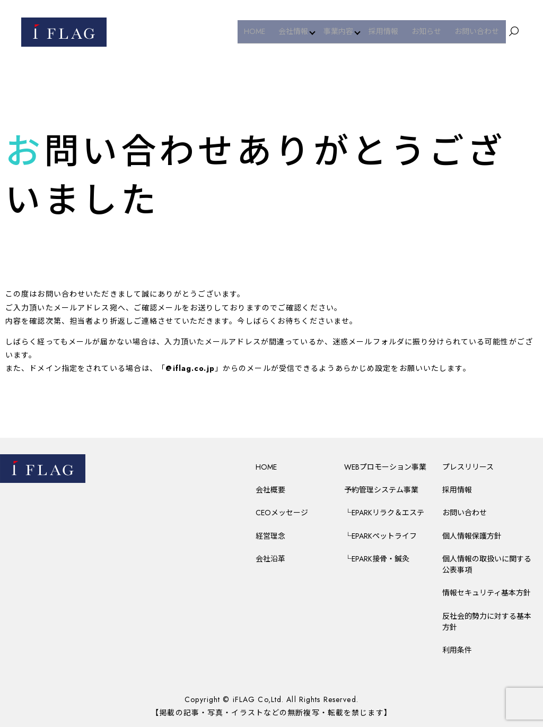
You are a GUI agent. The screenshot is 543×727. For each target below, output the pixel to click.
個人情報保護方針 (472, 536)
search (514, 32)
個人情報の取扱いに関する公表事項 (486, 564)
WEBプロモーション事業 (385, 467)
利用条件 (457, 650)
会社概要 (270, 489)
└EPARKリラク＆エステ (384, 512)
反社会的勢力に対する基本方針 (486, 622)
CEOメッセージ (282, 512)
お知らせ (431, 31)
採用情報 (391, 31)
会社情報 (298, 31)
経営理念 (270, 536)
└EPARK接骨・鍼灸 (376, 558)
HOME (263, 31)
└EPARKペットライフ (380, 536)
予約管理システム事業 (381, 489)
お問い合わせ (478, 31)
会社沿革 (270, 558)
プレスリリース (468, 467)
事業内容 (345, 31)
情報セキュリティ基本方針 (486, 592)
